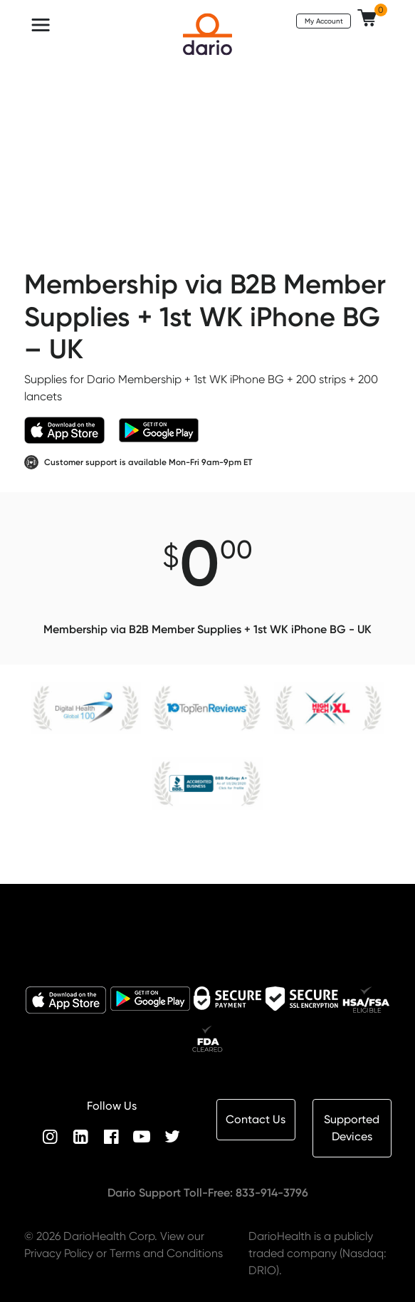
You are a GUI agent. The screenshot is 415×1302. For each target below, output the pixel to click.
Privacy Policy (58, 1253)
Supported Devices (351, 1128)
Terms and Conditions (166, 1253)
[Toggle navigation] (40, 24)
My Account (324, 20)
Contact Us (255, 1119)
